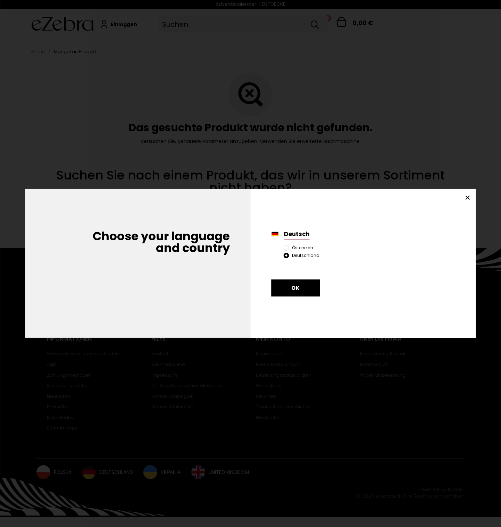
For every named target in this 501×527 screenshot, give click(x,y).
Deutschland (305, 255)
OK (295, 288)
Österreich (302, 248)
